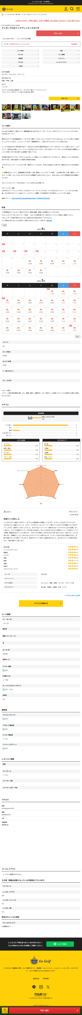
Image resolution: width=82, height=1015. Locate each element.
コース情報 (61, 54)
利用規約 (46, 978)
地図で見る (64, 98)
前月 (4, 225)
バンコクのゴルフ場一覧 (12, 14)
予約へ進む (58, 33)
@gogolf (49, 220)
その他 (21, 66)
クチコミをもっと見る (73, 595)
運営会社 (36, 978)
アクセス (20, 62)
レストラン (61, 58)
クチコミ (20, 54)
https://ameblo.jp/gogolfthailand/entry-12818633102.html (31, 198)
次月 (77, 336)
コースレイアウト (61, 62)
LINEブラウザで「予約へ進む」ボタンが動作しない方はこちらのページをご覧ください (48, 21)
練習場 (21, 58)
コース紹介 (20, 51)
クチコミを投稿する (41, 603)
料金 (61, 51)
